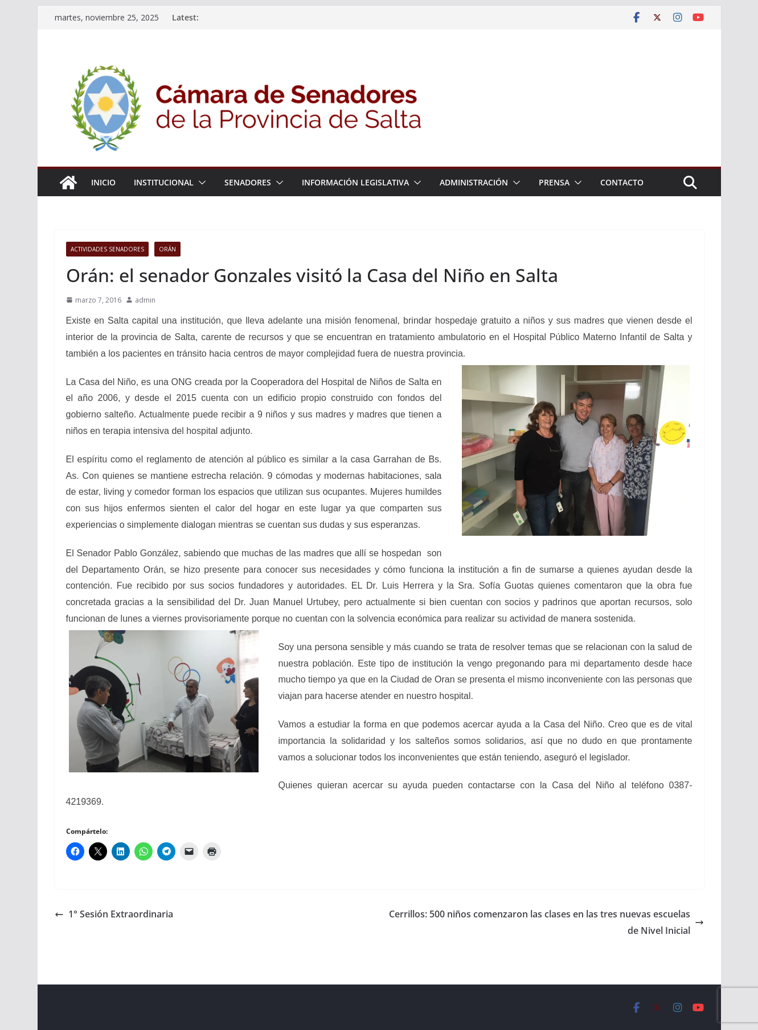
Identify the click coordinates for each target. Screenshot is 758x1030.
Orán (167, 249)
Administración (474, 182)
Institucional (164, 182)
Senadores (247, 182)
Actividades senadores (107, 249)
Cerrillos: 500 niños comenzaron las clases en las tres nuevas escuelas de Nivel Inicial (546, 922)
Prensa (554, 182)
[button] (200, 183)
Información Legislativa (355, 182)
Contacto (622, 182)
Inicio (103, 182)
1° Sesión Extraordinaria (114, 914)
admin (145, 300)
